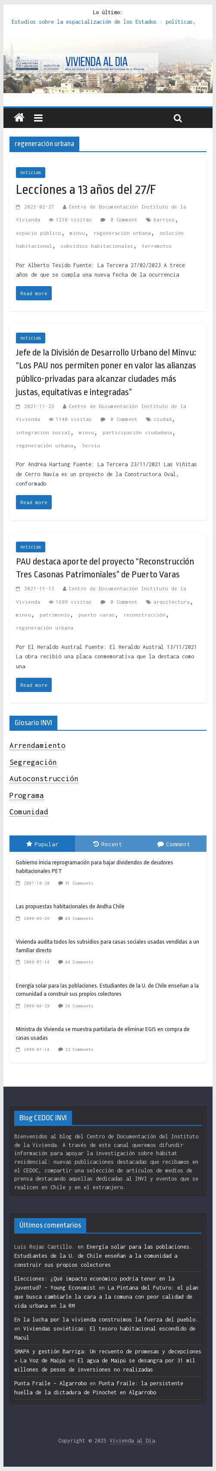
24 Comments (79, 1006)
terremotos (157, 246)
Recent (108, 844)
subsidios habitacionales (97, 246)
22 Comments (79, 1049)
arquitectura (171, 602)
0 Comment (119, 219)
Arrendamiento (37, 745)
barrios (164, 219)
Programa (26, 795)
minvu (77, 233)
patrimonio (55, 614)
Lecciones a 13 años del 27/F (86, 189)
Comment (173, 844)
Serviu (91, 445)
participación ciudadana (137, 432)
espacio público (38, 233)
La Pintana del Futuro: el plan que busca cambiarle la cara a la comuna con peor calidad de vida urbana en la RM (106, 1296)
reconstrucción (144, 614)
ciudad (162, 419)
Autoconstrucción (43, 778)
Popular (42, 844)
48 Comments (79, 918)
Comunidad (28, 811)
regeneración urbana (122, 233)
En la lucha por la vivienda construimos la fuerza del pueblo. (106, 1319)
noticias (30, 172)
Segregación (33, 762)
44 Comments (79, 962)
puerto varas (96, 614)
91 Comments (79, 883)
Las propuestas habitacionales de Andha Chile (70, 906)
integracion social (43, 432)
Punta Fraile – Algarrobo (50, 1383)
